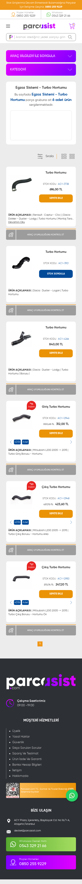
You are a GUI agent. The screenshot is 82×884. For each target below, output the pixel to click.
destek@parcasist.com (27, 835)
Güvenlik (18, 746)
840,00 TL (56, 349)
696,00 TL (56, 194)
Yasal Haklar (21, 741)
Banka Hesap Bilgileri (27, 769)
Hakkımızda (20, 780)
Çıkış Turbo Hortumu (56, 491)
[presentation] (10, 446)
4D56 (17, 446)
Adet (25, 446)
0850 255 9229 (53, 7)
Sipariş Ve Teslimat (25, 758)
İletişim (17, 774)
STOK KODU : (56, 189)
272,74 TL (49, 589)
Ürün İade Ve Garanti (27, 763)
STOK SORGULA (56, 278)
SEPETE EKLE (56, 203)
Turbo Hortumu (56, 177)
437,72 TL (48, 509)
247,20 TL (62, 589)
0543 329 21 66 (61, 15)
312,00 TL (62, 428)
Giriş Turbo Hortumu (56, 411)
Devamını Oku (16, 227)
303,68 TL (48, 429)
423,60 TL (61, 508)
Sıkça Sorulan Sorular (27, 752)
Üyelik (16, 735)
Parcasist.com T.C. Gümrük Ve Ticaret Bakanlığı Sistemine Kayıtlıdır (47, 795)
